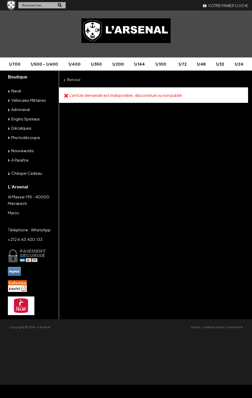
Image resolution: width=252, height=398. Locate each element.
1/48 (201, 63)
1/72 (182, 63)
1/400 (74, 63)
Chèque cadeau (26, 173)
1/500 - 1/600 (44, 63)
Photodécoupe (25, 137)
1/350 (96, 63)
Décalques (21, 127)
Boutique (17, 77)
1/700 (14, 63)
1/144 (139, 63)
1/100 (160, 63)
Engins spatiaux (25, 118)
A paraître (20, 159)
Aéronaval (20, 109)
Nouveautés (22, 150)
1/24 (238, 63)
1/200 (118, 63)
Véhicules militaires (28, 100)
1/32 (220, 63)
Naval (16, 90)
